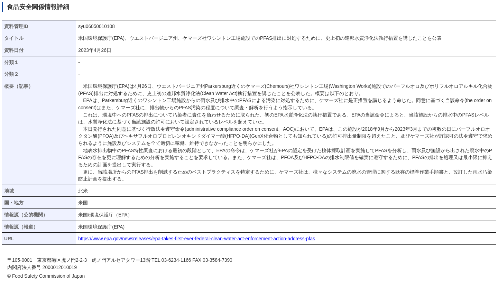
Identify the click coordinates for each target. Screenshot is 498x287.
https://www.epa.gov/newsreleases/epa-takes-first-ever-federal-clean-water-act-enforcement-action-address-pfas (196, 238)
